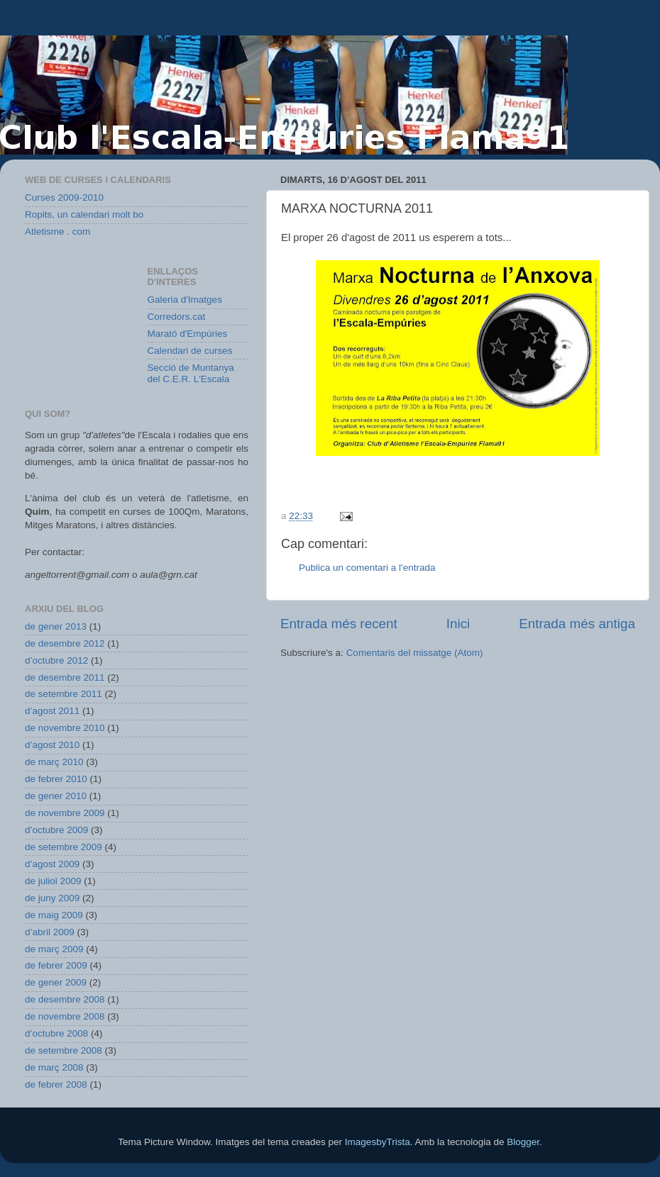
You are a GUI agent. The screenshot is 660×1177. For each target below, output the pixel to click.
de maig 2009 (54, 915)
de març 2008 (54, 1067)
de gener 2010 (56, 796)
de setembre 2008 (63, 1050)
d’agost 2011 (52, 710)
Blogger (523, 1142)
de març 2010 (54, 762)
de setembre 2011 (63, 693)
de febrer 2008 (56, 1084)
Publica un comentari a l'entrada (367, 567)
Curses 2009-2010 (64, 197)
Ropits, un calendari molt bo (84, 214)
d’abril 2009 (50, 932)
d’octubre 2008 (56, 1033)
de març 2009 (54, 949)
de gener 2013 (56, 626)
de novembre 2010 (65, 728)
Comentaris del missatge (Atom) (414, 652)
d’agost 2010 (52, 745)
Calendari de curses (190, 350)
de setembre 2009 (63, 847)
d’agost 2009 (52, 864)
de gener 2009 (56, 982)
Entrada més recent (338, 623)
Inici (458, 623)
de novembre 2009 (65, 813)
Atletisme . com (57, 231)
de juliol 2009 (53, 881)
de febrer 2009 (56, 965)
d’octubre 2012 (56, 660)
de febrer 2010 (56, 779)
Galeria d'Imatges (185, 299)
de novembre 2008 (65, 1016)
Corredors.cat (177, 316)
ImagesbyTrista (377, 1142)
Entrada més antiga (577, 623)
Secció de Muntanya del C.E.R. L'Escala (191, 373)
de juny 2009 (52, 898)
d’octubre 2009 (56, 830)
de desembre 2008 (65, 999)
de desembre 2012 (65, 643)
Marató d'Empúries (188, 333)
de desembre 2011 (65, 677)
